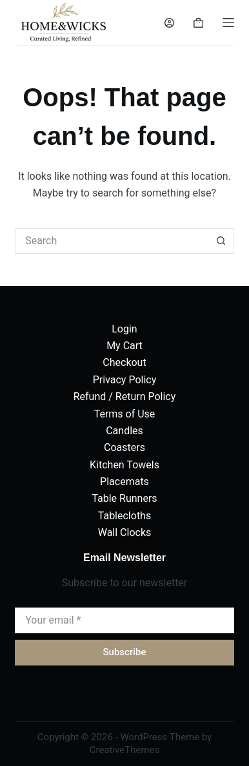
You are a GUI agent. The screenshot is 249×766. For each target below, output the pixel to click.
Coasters (124, 447)
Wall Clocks (125, 532)
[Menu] (228, 22)
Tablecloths (124, 516)
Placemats (124, 481)
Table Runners (124, 498)
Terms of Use (124, 414)
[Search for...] (111, 241)
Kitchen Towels (124, 465)
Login (124, 329)
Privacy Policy (125, 380)
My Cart (124, 346)
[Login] (169, 23)
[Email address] (124, 620)
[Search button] (221, 241)
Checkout (124, 362)
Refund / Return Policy (125, 396)
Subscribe (124, 652)
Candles (124, 431)
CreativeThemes (125, 750)
